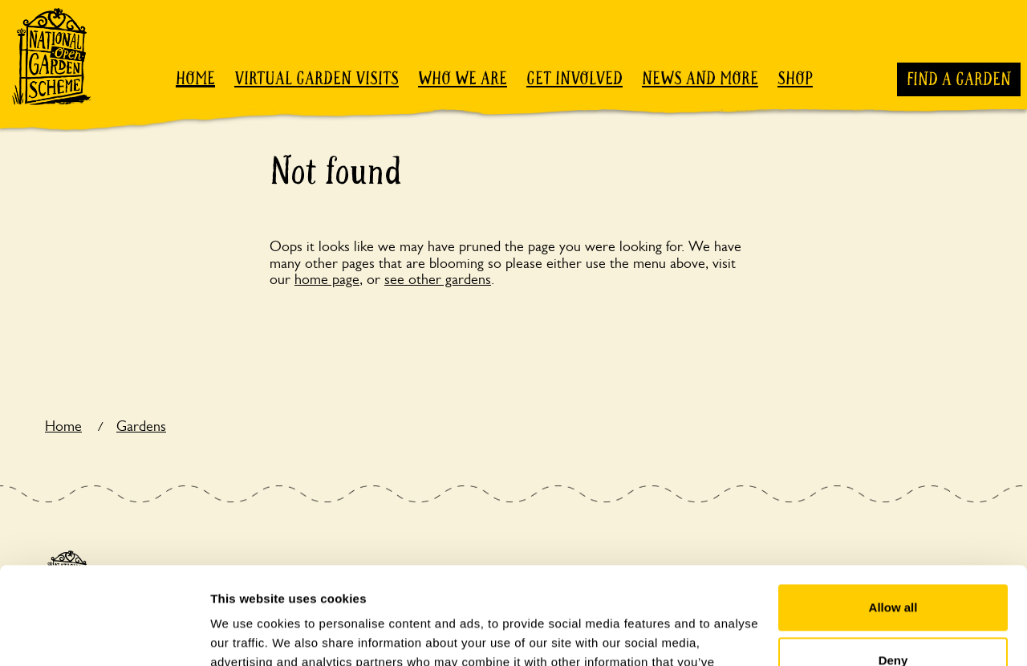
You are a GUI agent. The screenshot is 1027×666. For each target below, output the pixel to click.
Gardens (141, 426)
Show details (247, 634)
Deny (893, 568)
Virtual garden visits (316, 78)
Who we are (462, 78)
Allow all (893, 516)
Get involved (574, 78)
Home (195, 78)
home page (326, 279)
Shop (795, 78)
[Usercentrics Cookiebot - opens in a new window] (104, 635)
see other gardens (437, 279)
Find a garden (959, 79)
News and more (700, 78)
